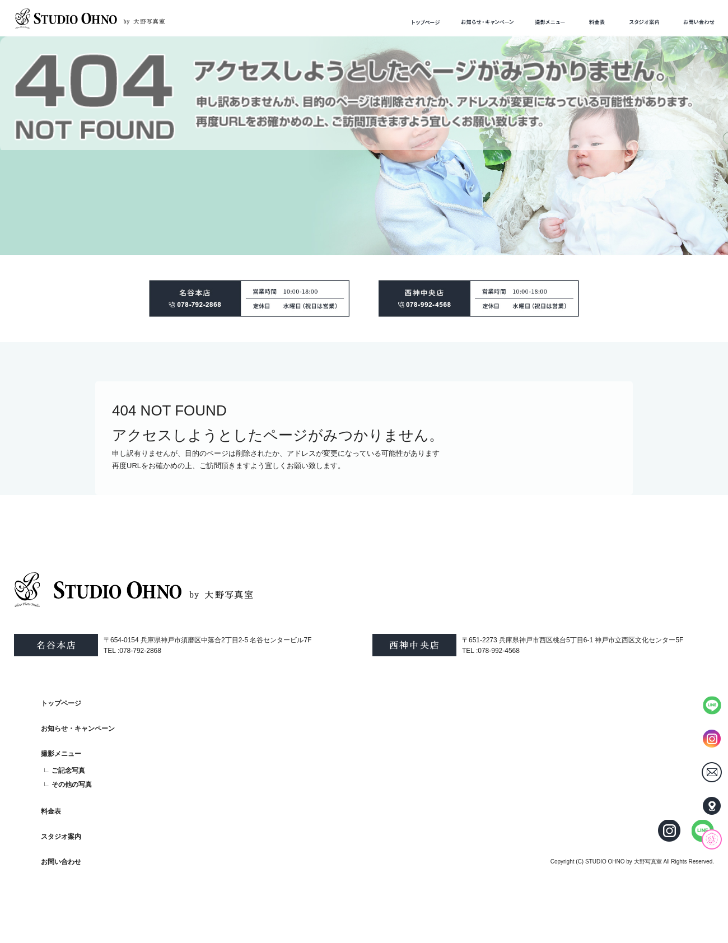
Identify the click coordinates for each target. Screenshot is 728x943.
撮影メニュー (549, 22)
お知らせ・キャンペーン (487, 22)
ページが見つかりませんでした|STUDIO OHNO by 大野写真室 (100, 51)
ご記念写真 (68, 770)
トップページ (425, 22)
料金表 (597, 22)
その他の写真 (72, 784)
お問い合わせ (699, 22)
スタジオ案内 (644, 22)
